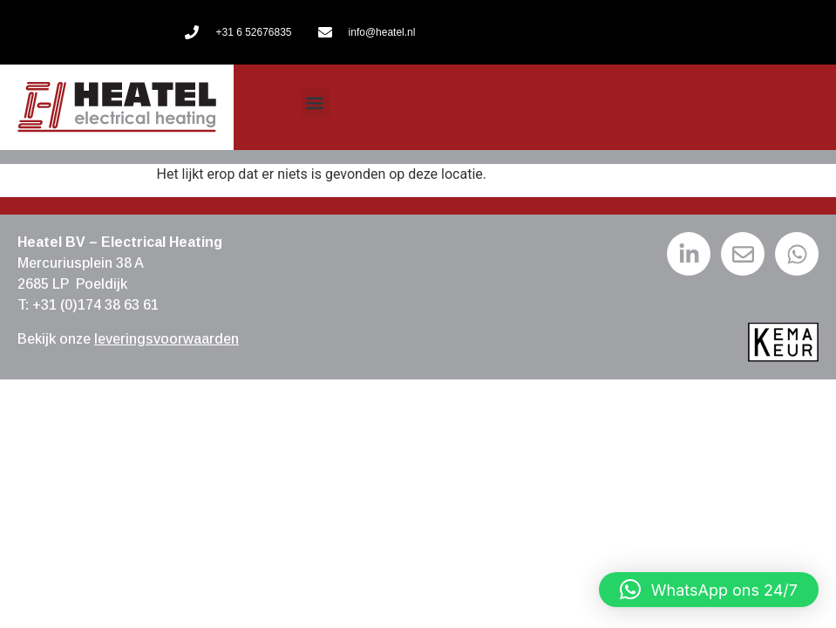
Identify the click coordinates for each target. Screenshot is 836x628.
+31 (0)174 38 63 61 (95, 304)
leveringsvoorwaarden (166, 338)
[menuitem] (411, 107)
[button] (315, 103)
